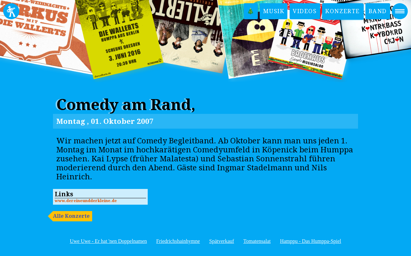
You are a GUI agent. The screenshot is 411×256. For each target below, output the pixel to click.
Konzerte (342, 11)
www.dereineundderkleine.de (86, 200)
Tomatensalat (257, 241)
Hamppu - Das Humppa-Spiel (310, 241)
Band (378, 11)
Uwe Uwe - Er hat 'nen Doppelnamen (108, 241)
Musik (273, 11)
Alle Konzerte (71, 216)
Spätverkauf (221, 241)
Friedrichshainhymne (178, 241)
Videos (305, 11)
